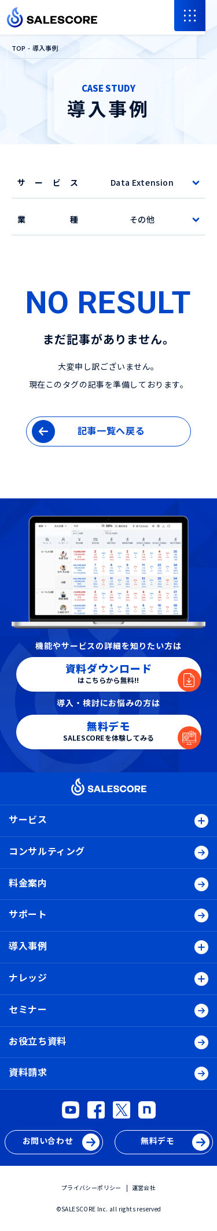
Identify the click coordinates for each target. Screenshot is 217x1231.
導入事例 (45, 48)
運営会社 (144, 1187)
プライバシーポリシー (91, 1187)
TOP (18, 48)
